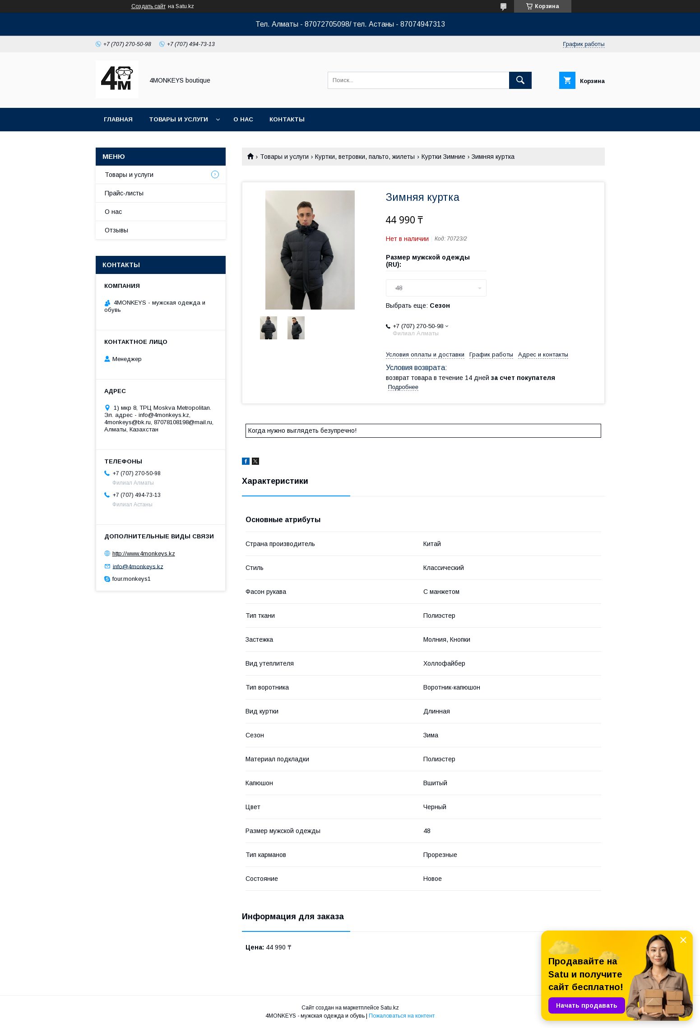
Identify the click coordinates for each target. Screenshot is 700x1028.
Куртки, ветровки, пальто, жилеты (365, 156)
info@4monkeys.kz (138, 566)
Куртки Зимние (443, 156)
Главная (118, 119)
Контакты (287, 119)
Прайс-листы (124, 193)
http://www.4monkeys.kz (143, 553)
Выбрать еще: (418, 305)
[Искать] (520, 80)
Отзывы (116, 230)
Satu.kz (389, 1008)
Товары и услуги (178, 119)
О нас (243, 119)
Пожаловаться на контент (402, 1016)
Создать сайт (148, 6)
